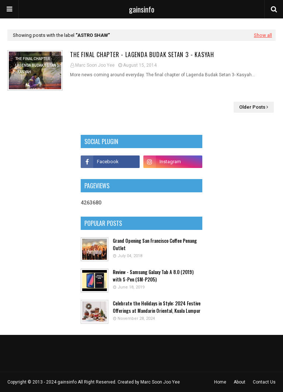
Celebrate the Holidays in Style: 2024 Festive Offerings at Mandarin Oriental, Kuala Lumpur (156, 307)
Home (220, 382)
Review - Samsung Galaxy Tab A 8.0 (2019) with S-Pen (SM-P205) (153, 276)
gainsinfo (141, 9)
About (239, 382)
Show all (263, 35)
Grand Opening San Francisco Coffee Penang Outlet (155, 244)
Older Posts (252, 107)
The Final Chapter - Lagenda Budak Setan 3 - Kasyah (142, 54)
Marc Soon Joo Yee (95, 65)
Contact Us (264, 382)
